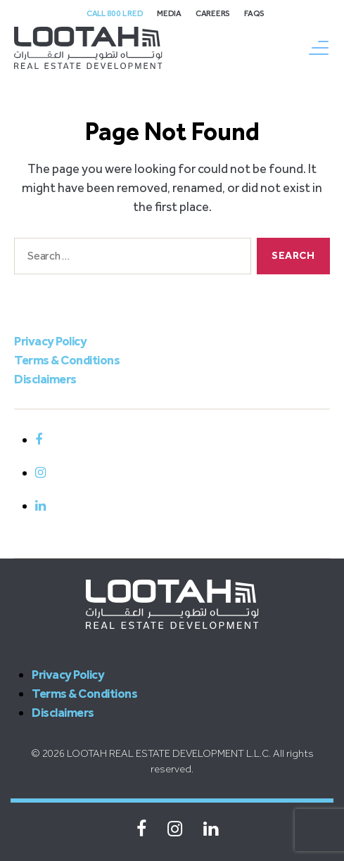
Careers (213, 13)
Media (169, 13)
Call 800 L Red (115, 13)
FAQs (254, 13)
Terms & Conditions (67, 360)
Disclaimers (45, 379)
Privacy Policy (50, 341)
